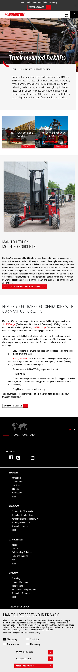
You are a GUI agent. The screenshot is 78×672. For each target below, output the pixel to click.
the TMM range (39, 327)
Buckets (15, 545)
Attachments (16, 539)
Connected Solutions (21, 593)
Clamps (15, 548)
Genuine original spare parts (24, 589)
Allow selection (34, 658)
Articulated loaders (20, 526)
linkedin (34, 457)
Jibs (13, 559)
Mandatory (12, 639)
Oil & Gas (15, 489)
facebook (9, 457)
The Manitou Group (19, 606)
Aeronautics (17, 492)
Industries (16, 485)
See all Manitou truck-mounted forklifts (25, 286)
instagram (20, 457)
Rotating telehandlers (21, 522)
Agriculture (16, 478)
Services (13, 573)
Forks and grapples (20, 556)
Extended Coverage (20, 582)
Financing (16, 578)
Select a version (40, 7)
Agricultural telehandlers (22, 515)
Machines (14, 506)
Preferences (13, 644)
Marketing (35, 644)
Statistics (34, 639)
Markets (13, 472)
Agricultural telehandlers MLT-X (25, 519)
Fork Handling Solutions (22, 552)
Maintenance (17, 586)
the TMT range (9, 324)
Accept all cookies (34, 666)
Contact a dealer (16, 406)
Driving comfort (20, 358)
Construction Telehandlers (23, 511)
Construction (17, 481)
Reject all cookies (34, 652)
